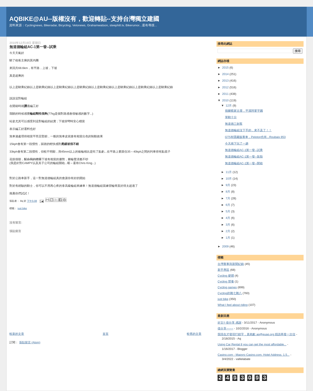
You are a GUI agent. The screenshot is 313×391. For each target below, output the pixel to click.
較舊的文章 (194, 333)
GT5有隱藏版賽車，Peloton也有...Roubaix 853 (255, 137)
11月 (229, 172)
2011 (225, 94)
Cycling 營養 (226, 281)
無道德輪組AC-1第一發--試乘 (244, 150)
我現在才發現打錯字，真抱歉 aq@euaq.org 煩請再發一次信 (256, 334)
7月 (228, 198)
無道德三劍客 (233, 123)
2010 (225, 100)
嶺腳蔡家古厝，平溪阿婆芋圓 (244, 110)
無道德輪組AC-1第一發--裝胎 (244, 156)
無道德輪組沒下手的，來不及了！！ (248, 130)
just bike (22, 208)
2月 (228, 231)
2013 (225, 80)
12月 (229, 105)
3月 (228, 224)
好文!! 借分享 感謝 (229, 322)
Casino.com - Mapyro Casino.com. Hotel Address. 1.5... (253, 354)
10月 (229, 178)
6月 (228, 205)
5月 (228, 211)
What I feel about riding (233, 305)
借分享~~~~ (225, 328)
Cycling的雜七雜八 (230, 293)
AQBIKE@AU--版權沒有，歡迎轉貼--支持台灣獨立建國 (84, 18)
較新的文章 (16, 333)
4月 (228, 218)
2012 (225, 87)
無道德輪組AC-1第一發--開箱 (244, 163)
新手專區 (223, 269)
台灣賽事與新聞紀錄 (231, 264)
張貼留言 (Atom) (29, 342)
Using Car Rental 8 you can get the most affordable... (252, 344)
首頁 (105, 333)
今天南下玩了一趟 (236, 143)
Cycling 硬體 (226, 275)
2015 (225, 67)
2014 (225, 74)
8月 (228, 191)
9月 (228, 185)
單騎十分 (231, 117)
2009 (225, 246)
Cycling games (227, 287)
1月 (228, 237)
